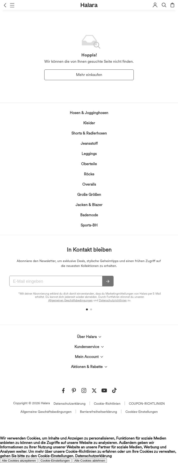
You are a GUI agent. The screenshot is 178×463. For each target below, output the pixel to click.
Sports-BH (89, 225)
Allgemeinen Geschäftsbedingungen (70, 300)
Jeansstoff (89, 143)
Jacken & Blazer (89, 205)
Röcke (89, 174)
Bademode (89, 215)
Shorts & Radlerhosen (89, 133)
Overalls (89, 184)
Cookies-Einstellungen (141, 412)
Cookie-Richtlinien (107, 403)
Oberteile (89, 164)
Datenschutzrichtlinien (113, 300)
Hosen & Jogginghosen (89, 113)
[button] (5, 5)
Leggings (89, 153)
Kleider (89, 123)
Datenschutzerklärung (70, 403)
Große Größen (89, 194)
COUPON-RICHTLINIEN (147, 403)
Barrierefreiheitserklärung (98, 412)
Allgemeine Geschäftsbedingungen (46, 412)
